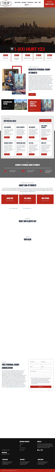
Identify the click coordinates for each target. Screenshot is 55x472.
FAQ (20, 446)
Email (31, 396)
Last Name (43, 391)
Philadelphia (11, 416)
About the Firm (17, 2)
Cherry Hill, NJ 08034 (24, 463)
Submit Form (40, 416)
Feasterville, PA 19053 (42, 463)
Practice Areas (30, 2)
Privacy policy (22, 450)
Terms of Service (34, 413)
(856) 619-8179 (23, 464)
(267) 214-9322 (5, 464)
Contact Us (26, 5)
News (39, 2)
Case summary (33, 400)
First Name (32, 391)
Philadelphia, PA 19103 (6, 463)
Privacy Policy (45, 412)
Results (35, 2)
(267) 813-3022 (6, 454)
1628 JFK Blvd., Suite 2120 (7, 461)
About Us (21, 444)
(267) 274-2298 (41, 464)
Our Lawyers (23, 2)
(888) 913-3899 (6, 450)
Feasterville (16, 416)
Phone (42, 396)
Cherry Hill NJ (22, 416)
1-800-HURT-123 (31, 191)
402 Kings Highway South (25, 461)
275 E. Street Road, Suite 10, (43, 461)
